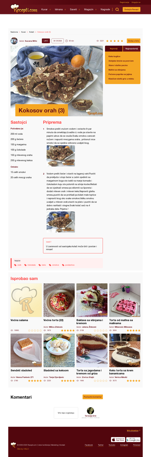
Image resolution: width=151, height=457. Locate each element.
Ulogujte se (136, 2)
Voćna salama (26, 307)
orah (19, 265)
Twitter (100, 445)
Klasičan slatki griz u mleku (121, 79)
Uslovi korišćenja (44, 445)
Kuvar (44, 9)
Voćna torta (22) (59, 307)
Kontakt (62, 445)
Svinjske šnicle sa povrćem (121, 61)
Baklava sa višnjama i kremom (92, 307)
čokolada (32, 265)
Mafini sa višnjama (117, 70)
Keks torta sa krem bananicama (124, 358)
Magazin (88, 9)
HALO (26, 449)
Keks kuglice (114, 56)
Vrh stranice (132, 430)
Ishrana (59, 9)
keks (44, 265)
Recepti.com (24, 8)
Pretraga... (117, 9)
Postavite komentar (93, 397)
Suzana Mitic (31, 41)
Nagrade (105, 9)
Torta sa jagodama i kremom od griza (92, 358)
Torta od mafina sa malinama (124, 307)
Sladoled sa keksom (59, 358)
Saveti (73, 9)
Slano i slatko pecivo (118, 65)
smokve (55, 265)
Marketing (54, 445)
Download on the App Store (118, 439)
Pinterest (136, 445)
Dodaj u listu (133, 41)
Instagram (124, 445)
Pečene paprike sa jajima (120, 74)
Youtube (112, 445)
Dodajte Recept (131, 9)
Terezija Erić (90, 416)
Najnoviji (113, 48)
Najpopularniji (132, 48)
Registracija (124, 2)
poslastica (69, 265)
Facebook (89, 445)
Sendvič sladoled (26, 358)
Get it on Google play (133, 439)
